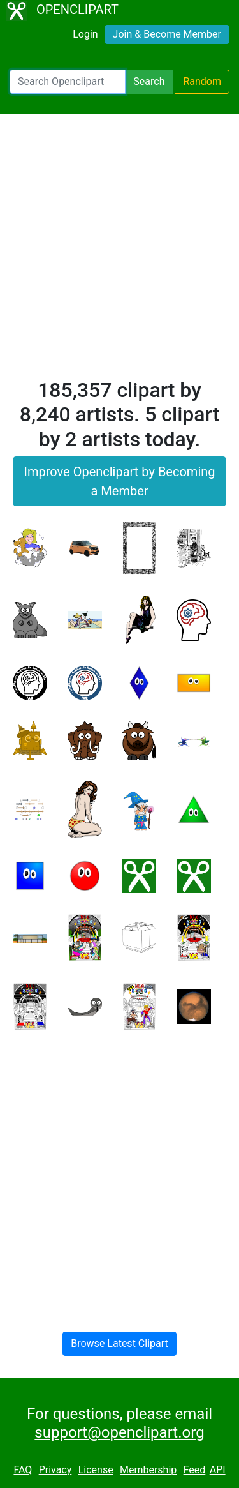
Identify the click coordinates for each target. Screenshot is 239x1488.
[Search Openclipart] (68, 82)
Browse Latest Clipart (119, 1343)
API (218, 1470)
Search (148, 81)
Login (85, 34)
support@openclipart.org (119, 1432)
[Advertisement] (119, 252)
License (95, 1470)
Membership (148, 1470)
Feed (195, 1470)
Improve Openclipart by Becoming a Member (119, 481)
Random (202, 81)
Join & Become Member (167, 34)
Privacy (55, 1470)
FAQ (22, 1470)
